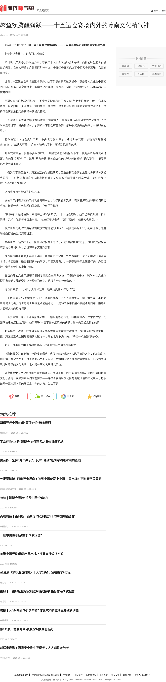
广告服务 (67, 675)
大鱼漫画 (157, 66)
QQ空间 (97, 396)
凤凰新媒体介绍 (21, 675)
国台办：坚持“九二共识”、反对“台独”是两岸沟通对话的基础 (40, 460)
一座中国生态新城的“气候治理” (21, 535)
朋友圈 (70, 396)
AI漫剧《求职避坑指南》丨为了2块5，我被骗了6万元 (35, 572)
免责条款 (104, 675)
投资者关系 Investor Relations (45, 675)
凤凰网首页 (43, 10)
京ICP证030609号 (143, 675)
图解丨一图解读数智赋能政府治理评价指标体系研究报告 (37, 591)
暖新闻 (125, 66)
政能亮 (141, 66)
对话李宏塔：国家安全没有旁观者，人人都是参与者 (34, 647)
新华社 (24, 35)
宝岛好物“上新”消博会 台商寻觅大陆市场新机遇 (32, 441)
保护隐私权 (91, 675)
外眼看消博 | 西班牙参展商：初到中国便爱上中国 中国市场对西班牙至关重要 (50, 479)
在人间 (141, 74)
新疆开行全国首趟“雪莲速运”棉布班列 (25, 422)
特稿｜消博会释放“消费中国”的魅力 (24, 497)
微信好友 (45, 396)
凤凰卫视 (127, 675)
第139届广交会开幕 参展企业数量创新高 (26, 629)
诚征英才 (79, 675)
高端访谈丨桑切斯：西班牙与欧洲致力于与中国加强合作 (37, 516)
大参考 (125, 74)
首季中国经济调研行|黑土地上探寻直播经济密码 (31, 554)
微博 (17, 396)
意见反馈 (115, 675)
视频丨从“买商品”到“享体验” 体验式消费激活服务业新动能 (39, 610)
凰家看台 (157, 74)
